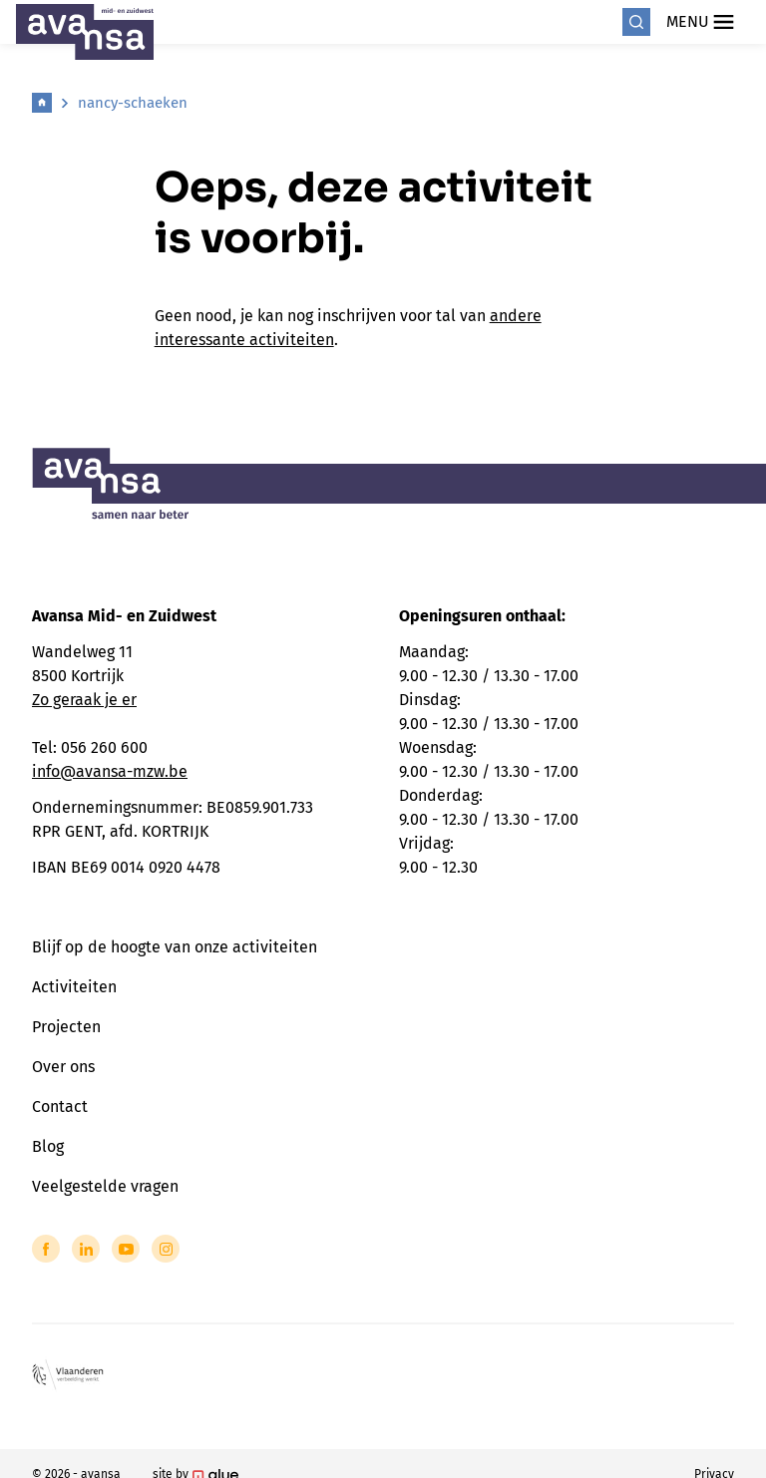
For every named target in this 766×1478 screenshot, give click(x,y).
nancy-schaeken (133, 103)
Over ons (63, 1066)
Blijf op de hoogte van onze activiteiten (174, 946)
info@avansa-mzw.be (110, 771)
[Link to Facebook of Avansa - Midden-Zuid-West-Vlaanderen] (46, 1249)
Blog (48, 1146)
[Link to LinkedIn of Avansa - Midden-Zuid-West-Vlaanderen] (86, 1249)
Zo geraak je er (84, 699)
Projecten (66, 1026)
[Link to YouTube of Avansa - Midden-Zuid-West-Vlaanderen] (126, 1249)
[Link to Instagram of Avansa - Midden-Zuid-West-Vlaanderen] (166, 1249)
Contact (60, 1106)
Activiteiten (74, 986)
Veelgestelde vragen (105, 1186)
